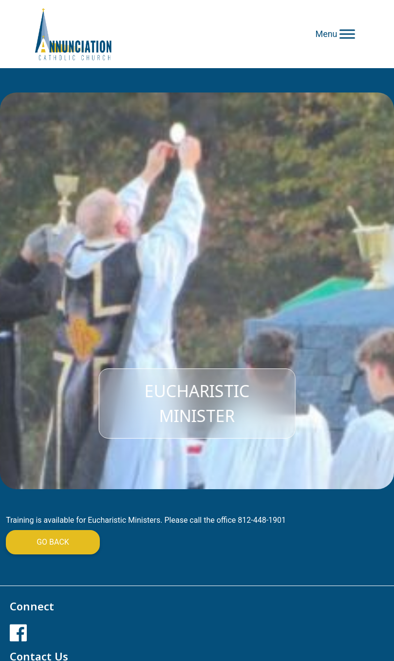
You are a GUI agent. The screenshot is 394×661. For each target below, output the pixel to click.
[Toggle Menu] (347, 33)
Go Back (53, 542)
